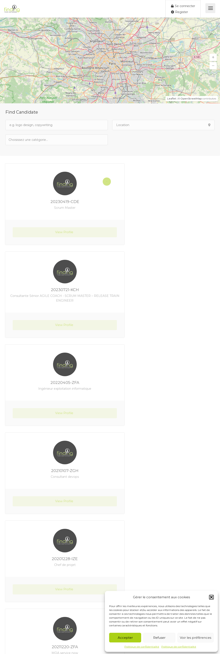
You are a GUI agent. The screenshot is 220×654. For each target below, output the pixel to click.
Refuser (159, 638)
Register (179, 12)
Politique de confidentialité (141, 646)
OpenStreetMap (191, 98)
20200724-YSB (164, 470)
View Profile (56, 237)
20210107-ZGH (164, 294)
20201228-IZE (56, 382)
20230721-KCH (164, 201)
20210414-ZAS (56, 470)
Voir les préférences (195, 638)
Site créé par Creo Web (101, 647)
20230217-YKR (56, 558)
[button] (211, 597)
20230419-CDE (56, 204)
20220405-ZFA (56, 294)
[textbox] (30, 140)
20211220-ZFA (164, 382)
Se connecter (183, 6)
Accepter (125, 638)
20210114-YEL (163, 558)
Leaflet (171, 98)
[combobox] (56, 139)
